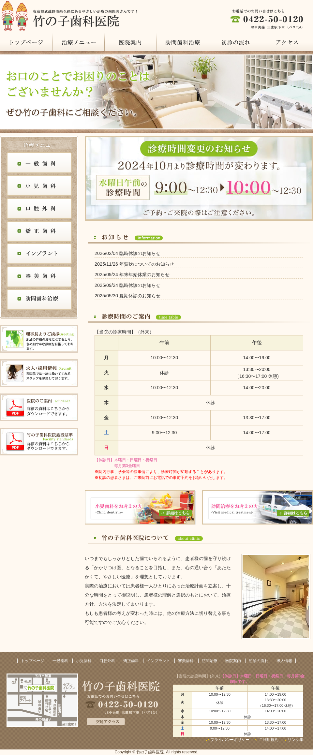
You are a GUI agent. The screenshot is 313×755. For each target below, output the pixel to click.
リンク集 (295, 739)
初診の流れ (235, 42)
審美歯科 (39, 277)
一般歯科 (39, 163)
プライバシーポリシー (229, 739)
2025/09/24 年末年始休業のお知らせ (132, 274)
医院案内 (130, 42)
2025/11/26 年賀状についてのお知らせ (134, 264)
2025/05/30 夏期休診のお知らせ (127, 295)
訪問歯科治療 (39, 300)
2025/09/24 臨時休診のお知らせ (127, 285)
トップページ (26, 42)
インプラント (39, 255)
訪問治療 (182, 42)
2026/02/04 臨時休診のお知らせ (127, 253)
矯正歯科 (39, 232)
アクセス (287, 42)
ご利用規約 (269, 739)
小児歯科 (39, 186)
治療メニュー (78, 42)
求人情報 (284, 661)
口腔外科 (39, 209)
